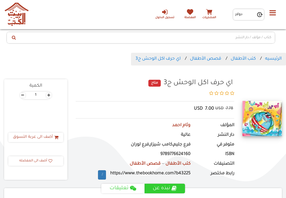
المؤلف (227, 125)
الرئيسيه (273, 58)
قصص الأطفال (205, 58)
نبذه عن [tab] (165, 188)
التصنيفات (224, 164)
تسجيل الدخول (164, 14)
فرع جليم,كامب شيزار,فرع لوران (160, 144)
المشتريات (209, 17)
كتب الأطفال (243, 58)
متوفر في (225, 144)
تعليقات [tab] (123, 188)
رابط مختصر (222, 173)
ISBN (229, 154)
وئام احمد (181, 125)
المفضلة (190, 17)
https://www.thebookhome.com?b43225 (150, 173)
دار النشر (226, 135)
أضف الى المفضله (35, 161)
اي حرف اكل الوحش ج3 (158, 58)
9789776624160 (175, 154)
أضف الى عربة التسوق (35, 137)
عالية (185, 135)
